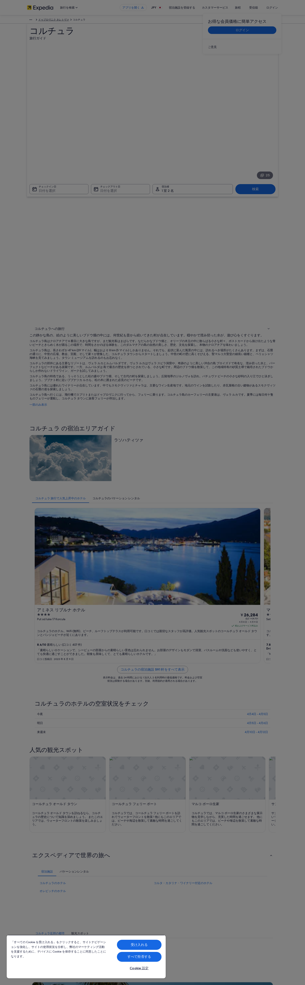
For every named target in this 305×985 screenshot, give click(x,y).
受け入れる (139, 945)
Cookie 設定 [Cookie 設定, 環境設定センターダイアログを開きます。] (139, 968)
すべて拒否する (139, 957)
